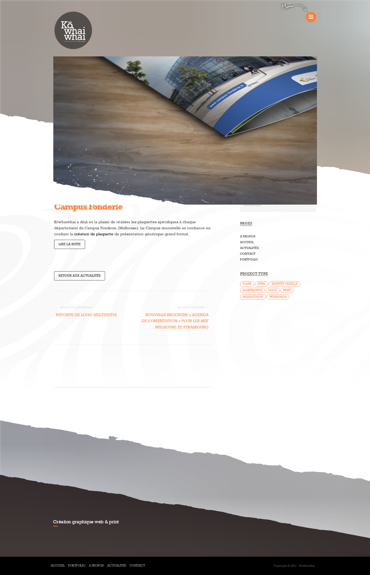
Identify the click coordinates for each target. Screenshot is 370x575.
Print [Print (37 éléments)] (287, 290)
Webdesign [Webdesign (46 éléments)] (277, 297)
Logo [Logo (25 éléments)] (272, 290)
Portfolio (249, 260)
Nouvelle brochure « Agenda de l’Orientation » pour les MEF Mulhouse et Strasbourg (175, 320)
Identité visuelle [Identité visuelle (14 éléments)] (285, 283)
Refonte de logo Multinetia (86, 314)
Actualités (249, 248)
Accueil (247, 242)
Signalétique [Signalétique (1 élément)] (253, 297)
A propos (247, 236)
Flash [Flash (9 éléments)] (247, 283)
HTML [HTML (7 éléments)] (261, 283)
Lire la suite (70, 244)
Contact (248, 254)
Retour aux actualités (80, 276)
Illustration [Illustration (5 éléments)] (252, 290)
